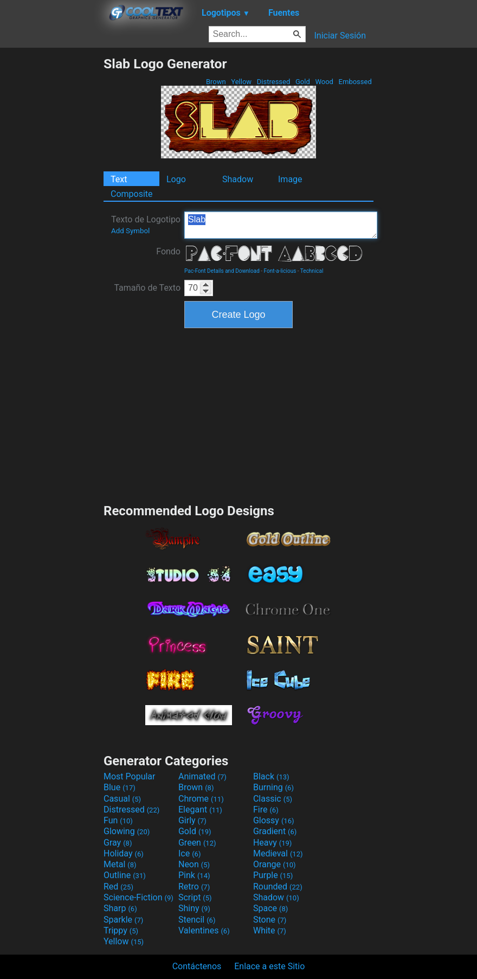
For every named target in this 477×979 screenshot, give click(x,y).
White (269, 930)
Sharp (120, 908)
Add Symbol (130, 231)
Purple (273, 875)
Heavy (272, 842)
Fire (266, 809)
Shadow (237, 179)
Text (119, 179)
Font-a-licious (280, 271)
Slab (280, 225)
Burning (273, 787)
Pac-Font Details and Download (222, 271)
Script (195, 897)
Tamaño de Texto (147, 288)
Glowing (127, 831)
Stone (269, 919)
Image (290, 179)
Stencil (196, 919)
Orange (274, 864)
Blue (120, 787)
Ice (189, 853)
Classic (272, 799)
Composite (132, 194)
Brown (216, 82)
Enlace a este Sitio (269, 966)
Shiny (194, 908)
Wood (324, 82)
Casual (122, 799)
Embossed (355, 82)
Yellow (241, 82)
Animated (202, 776)
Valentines (204, 930)
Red (118, 886)
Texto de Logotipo (146, 224)
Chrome (201, 799)
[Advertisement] (51, 218)
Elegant (200, 809)
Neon (194, 864)
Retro (194, 886)
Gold (303, 82)
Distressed (273, 82)
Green (197, 842)
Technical (312, 271)
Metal (120, 864)
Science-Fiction (138, 897)
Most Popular (130, 776)
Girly (192, 820)
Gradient (274, 831)
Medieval (278, 853)
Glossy (273, 820)
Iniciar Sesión (340, 35)
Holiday (124, 853)
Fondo (168, 251)
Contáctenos (197, 966)
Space (270, 908)
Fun (118, 820)
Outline (125, 875)
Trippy (121, 930)
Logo (176, 179)
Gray (118, 842)
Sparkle (123, 919)
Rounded (277, 886)
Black (271, 776)
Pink (194, 875)
